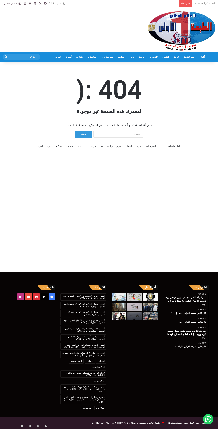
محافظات (108, 56)
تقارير (155, 56)
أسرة (69, 56)
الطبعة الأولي (174, 146)
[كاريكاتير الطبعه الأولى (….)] (119, 297)
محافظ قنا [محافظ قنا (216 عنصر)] (87, 408)
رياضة (142, 56)
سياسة (93, 56)
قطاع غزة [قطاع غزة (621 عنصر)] (100, 408)
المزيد (58, 56)
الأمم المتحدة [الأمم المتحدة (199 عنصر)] (76, 361)
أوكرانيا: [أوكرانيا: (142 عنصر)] (101, 361)
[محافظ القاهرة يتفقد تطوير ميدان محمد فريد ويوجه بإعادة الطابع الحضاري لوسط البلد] (150, 307)
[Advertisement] (73, 18)
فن (132, 56)
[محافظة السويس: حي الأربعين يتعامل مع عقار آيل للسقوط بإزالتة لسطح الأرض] (119, 307)
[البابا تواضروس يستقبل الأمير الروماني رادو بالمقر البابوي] (119, 316)
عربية (176, 56)
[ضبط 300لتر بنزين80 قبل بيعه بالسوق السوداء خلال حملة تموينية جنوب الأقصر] (150, 316)
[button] (208, 419)
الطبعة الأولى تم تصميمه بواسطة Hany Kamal (139, 423)
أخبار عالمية (189, 56)
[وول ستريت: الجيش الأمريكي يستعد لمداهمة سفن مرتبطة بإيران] (134, 316)
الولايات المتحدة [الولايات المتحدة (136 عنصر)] (98, 367)
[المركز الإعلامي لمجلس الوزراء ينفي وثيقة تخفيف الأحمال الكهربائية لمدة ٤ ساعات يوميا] (150, 297)
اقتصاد (165, 56)
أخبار (202, 56)
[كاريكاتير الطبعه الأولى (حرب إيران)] (134, 297)
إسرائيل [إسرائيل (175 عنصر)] (90, 361)
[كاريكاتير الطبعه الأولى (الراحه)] (134, 307)
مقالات (79, 56)
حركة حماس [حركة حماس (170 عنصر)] (99, 381)
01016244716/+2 (100, 423)
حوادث (121, 56)
